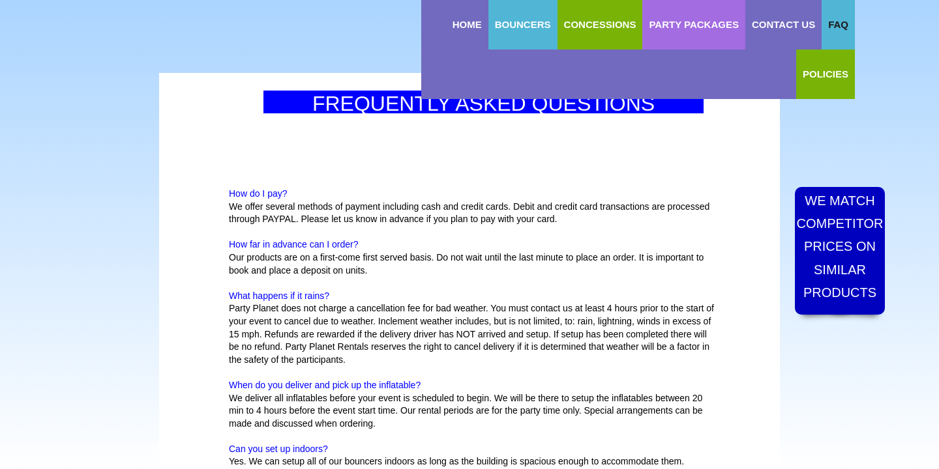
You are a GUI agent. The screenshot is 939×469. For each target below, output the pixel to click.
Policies (825, 73)
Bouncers (523, 24)
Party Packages (694, 24)
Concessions (600, 24)
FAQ (838, 24)
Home (467, 24)
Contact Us (783, 24)
